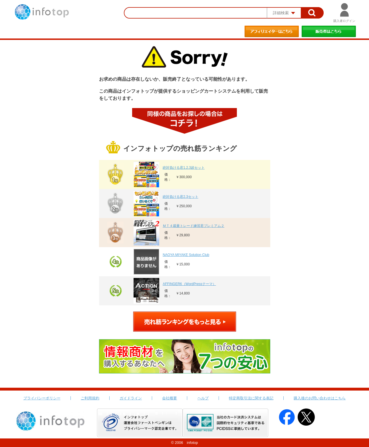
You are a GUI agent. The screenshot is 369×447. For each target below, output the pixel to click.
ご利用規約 (90, 398)
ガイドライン (131, 398)
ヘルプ (203, 398)
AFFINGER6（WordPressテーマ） (189, 284)
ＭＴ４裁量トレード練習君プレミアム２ (193, 226)
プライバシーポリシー (42, 398)
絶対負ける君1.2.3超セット (184, 168)
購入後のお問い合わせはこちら (320, 398)
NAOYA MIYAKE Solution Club (186, 255)
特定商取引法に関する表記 (251, 398)
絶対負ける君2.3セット (180, 197)
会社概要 (169, 398)
